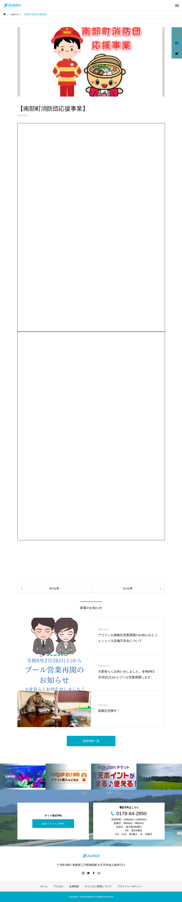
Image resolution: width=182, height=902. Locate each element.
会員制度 (74, 886)
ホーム (44, 886)
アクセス (58, 886)
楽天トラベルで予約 (53, 823)
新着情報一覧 (91, 740)
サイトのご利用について (98, 886)
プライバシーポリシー (130, 886)
